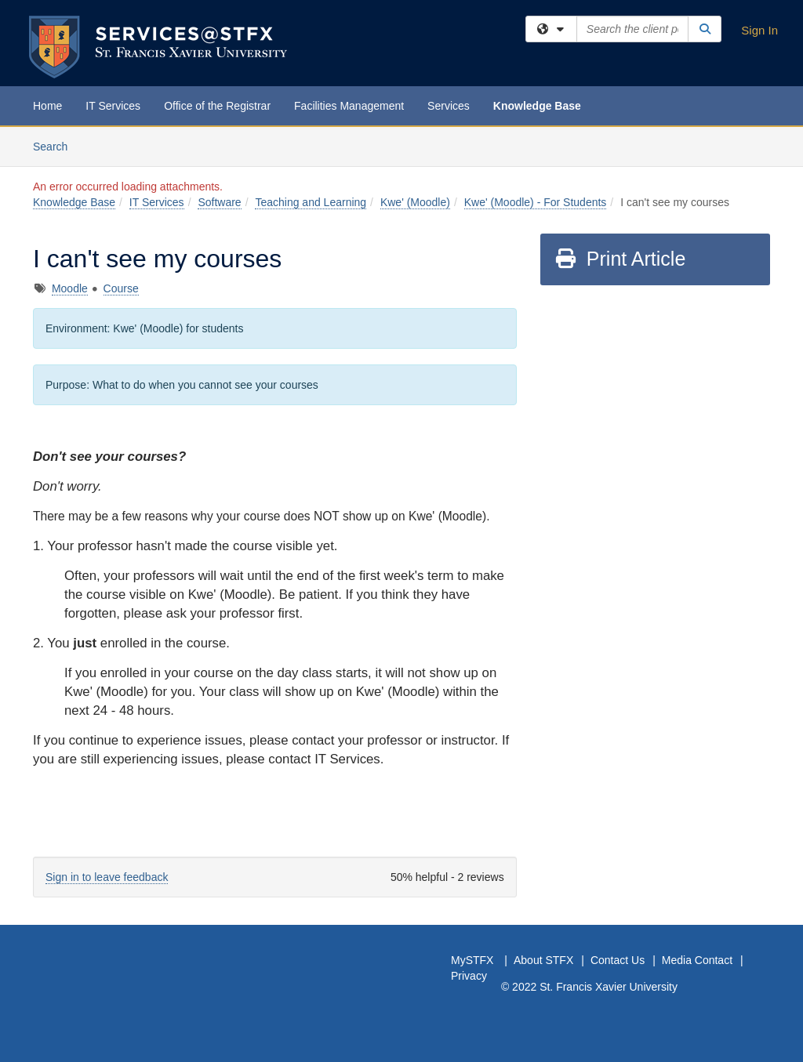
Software (219, 202)
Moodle (70, 288)
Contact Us (617, 960)
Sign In (759, 30)
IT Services (112, 106)
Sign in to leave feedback (106, 877)
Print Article (620, 259)
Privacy (469, 976)
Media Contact (697, 960)
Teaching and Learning (310, 202)
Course (121, 288)
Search (56, 145)
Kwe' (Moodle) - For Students (535, 202)
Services (448, 106)
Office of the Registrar (217, 106)
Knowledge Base (537, 106)
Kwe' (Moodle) (415, 202)
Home (47, 106)
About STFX (543, 960)
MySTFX (472, 960)
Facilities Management (349, 106)
